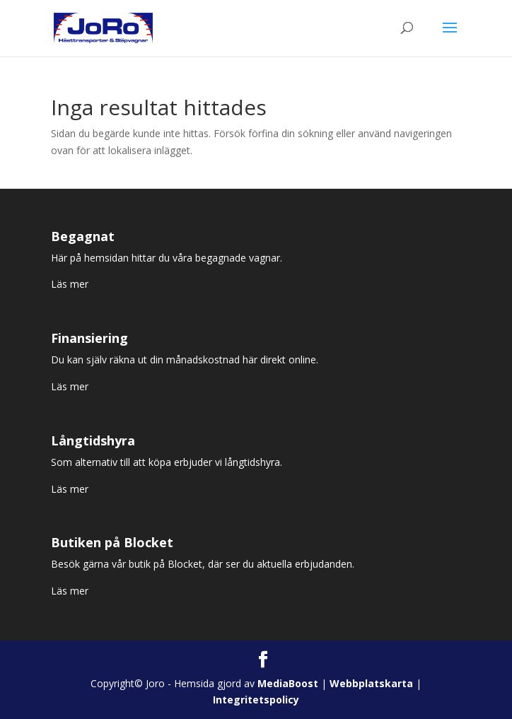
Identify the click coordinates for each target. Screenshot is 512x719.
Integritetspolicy (256, 699)
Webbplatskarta (371, 683)
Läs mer (69, 284)
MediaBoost (287, 683)
